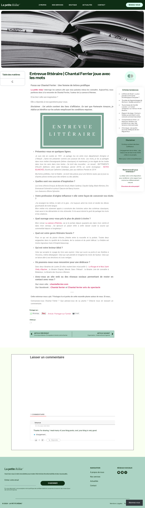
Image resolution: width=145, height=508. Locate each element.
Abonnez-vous (134, 503)
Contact (101, 5)
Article (50, 313)
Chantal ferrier (58, 287)
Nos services (57, 5)
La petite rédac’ (37, 90)
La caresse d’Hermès (53, 223)
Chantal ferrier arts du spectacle (84, 287)
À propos (42, 5)
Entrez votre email (12, 480)
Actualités (87, 5)
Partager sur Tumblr (62, 313)
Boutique (73, 5)
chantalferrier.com (59, 284)
